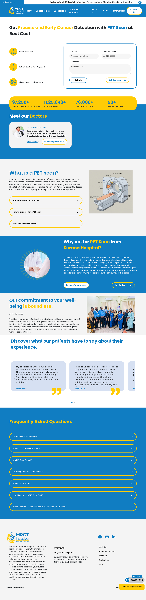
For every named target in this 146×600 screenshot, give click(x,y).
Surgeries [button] (59, 10)
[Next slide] (134, 379)
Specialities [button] (42, 10)
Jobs (101, 564)
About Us (94, 11)
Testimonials (118, 10)
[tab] (72, 402)
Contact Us (104, 560)
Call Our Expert (117, 80)
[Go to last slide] (15, 379)
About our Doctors (74, 11)
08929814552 (59, 548)
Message (76, 62)
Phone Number (110, 51)
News (105, 10)
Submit (78, 80)
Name (75, 51)
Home (29, 10)
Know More (33, 141)
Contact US (134, 10)
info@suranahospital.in (64, 552)
